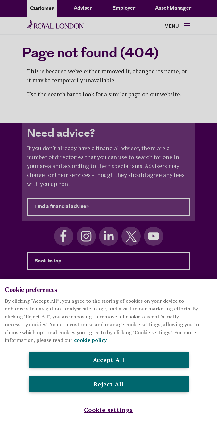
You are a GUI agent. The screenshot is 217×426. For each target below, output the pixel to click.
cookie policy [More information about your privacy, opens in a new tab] (90, 339)
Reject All (109, 384)
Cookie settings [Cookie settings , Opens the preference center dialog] (108, 410)
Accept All (108, 360)
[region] (108, 352)
